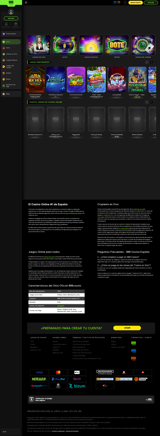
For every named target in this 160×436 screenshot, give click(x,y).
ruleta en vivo (137, 209)
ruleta (102, 217)
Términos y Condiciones (58, 431)
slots (67, 213)
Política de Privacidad (72, 431)
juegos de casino (49, 257)
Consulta (60, 306)
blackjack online (76, 213)
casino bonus (125, 228)
